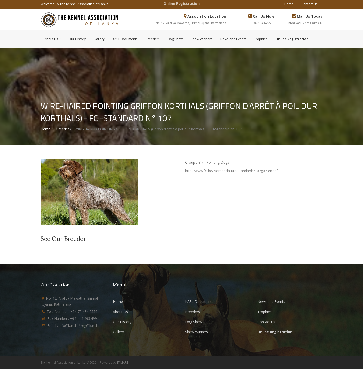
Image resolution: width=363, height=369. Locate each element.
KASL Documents (125, 39)
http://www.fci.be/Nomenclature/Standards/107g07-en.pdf (231, 170)
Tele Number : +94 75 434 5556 (72, 311)
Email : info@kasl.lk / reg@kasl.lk (73, 325)
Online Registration (181, 3)
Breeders (153, 39)
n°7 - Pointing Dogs (213, 162)
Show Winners (201, 39)
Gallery (99, 39)
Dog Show (175, 39)
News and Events (233, 39)
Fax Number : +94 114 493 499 (72, 318)
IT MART (122, 362)
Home (288, 4)
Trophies (261, 39)
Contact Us (309, 4)
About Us (53, 39)
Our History (77, 39)
